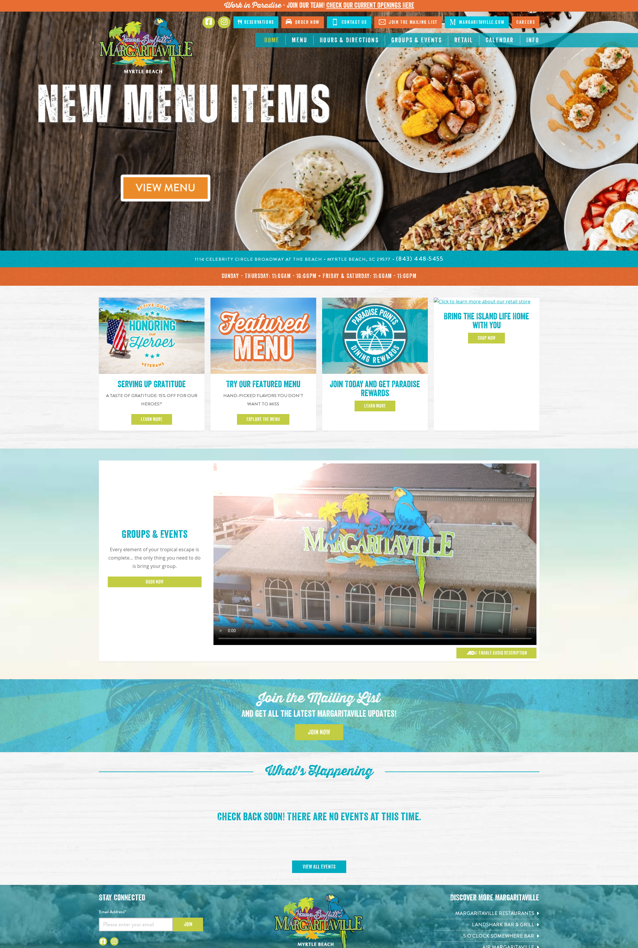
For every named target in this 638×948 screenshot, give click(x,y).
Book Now (154, 582)
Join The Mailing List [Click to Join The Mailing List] (408, 22)
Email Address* (112, 911)
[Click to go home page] (146, 52)
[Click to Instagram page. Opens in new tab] (224, 22)
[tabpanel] (319, 131)
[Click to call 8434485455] (420, 258)
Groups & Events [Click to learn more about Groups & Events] (155, 534)
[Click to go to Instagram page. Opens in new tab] (114, 941)
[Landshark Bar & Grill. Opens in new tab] (487, 924)
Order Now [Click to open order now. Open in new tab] (302, 22)
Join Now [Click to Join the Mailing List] (319, 732)
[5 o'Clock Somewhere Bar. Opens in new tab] (487, 935)
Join (188, 924)
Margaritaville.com (476, 22)
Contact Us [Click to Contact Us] (349, 22)
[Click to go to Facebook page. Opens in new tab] (208, 22)
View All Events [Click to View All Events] (319, 866)
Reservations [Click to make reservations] (256, 22)
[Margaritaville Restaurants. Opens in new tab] (487, 913)
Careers (525, 22)
